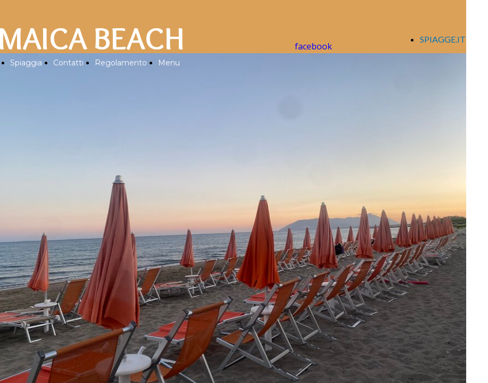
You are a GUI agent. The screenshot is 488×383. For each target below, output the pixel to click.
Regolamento (121, 63)
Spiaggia (26, 63)
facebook (313, 46)
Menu (169, 63)
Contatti (68, 63)
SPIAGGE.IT (443, 39)
